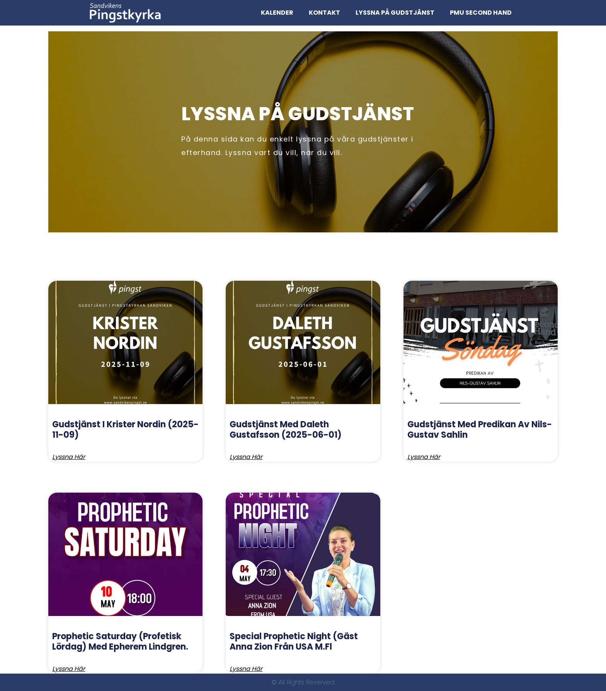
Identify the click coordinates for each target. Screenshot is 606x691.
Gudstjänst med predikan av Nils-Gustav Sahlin (479, 429)
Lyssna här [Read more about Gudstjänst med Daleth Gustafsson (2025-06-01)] (246, 457)
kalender (277, 12)
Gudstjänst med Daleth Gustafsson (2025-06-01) (286, 429)
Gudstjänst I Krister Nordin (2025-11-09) (125, 429)
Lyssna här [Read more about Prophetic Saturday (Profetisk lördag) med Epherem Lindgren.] (68, 669)
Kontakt (324, 12)
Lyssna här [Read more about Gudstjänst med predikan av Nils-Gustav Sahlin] (423, 457)
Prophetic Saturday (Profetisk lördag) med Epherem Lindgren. (120, 641)
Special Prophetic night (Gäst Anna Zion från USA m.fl (294, 641)
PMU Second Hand (481, 12)
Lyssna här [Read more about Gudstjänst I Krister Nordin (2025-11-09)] (68, 457)
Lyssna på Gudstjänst (395, 12)
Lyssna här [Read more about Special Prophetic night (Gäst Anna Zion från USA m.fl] (246, 669)
